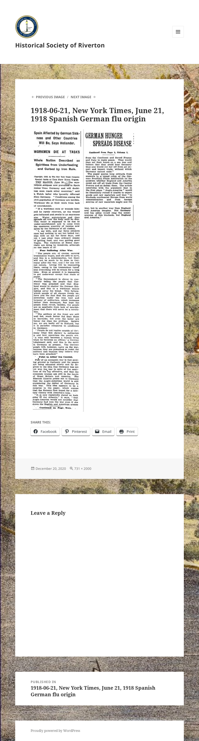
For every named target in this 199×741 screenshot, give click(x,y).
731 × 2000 (82, 468)
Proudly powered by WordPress (55, 730)
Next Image (81, 97)
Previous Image (50, 97)
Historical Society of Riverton (60, 45)
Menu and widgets (178, 37)
